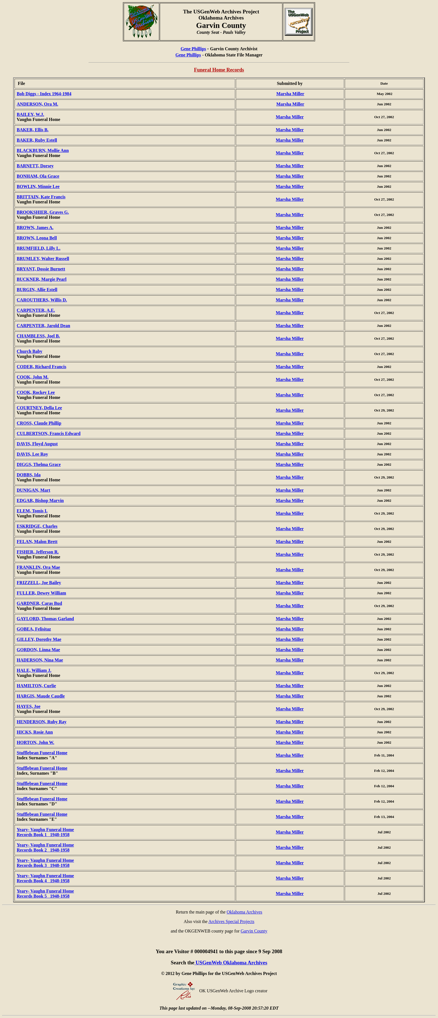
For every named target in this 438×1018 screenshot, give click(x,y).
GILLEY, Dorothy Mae (39, 639)
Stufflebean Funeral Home (42, 752)
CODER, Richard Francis (41, 366)
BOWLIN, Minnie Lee (38, 186)
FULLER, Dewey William (41, 593)
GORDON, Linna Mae (38, 649)
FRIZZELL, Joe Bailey (39, 582)
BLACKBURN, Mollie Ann (43, 150)
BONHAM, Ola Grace (38, 176)
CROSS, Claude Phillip (39, 423)
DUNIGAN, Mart (33, 490)
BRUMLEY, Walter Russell (43, 258)
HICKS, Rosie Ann (35, 732)
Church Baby (29, 351)
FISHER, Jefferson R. (38, 552)
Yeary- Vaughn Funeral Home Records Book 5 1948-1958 (45, 893)
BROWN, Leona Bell (37, 238)
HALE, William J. (34, 670)
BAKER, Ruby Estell (37, 140)
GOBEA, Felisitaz (34, 629)
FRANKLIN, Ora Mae (38, 567)
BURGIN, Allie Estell (37, 289)
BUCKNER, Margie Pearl (41, 279)
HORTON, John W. (35, 742)
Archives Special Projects (231, 921)
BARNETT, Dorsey (35, 165)
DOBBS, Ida (29, 474)
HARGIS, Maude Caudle (41, 696)
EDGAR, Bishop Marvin (40, 500)
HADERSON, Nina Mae (40, 660)
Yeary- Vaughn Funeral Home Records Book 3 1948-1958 (45, 863)
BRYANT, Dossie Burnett (41, 269)
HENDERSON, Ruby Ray (41, 721)
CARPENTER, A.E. (36, 310)
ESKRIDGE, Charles (37, 526)
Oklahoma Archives (244, 912)
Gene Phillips (193, 48)
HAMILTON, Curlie (36, 685)
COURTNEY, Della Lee (39, 407)
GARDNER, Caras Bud (39, 603)
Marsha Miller (290, 93)
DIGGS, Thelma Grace (39, 464)
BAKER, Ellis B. (33, 129)
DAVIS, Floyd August (37, 443)
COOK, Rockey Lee (36, 392)
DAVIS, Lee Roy (32, 454)
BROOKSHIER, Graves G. (43, 212)
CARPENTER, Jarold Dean (43, 325)
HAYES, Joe (29, 706)
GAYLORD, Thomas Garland (45, 618)
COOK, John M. (33, 377)
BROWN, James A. (35, 227)
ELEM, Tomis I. (32, 510)
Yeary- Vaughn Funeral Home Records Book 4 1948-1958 (45, 878)
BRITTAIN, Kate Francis (41, 196)
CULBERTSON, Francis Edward (48, 433)
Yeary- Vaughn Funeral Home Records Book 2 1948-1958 (45, 847)
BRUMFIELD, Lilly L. (38, 248)
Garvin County (254, 931)
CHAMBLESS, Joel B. (38, 336)
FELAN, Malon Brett (37, 541)
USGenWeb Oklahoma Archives (230, 962)
